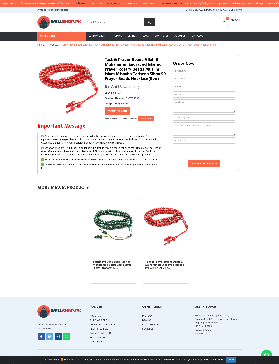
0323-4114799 (102, 3)
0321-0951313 (155, 3)
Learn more (217, 360)
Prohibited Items (100, 329)
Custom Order (97, 36)
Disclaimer (96, 342)
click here (146, 119)
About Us (179, 36)
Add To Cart (117, 111)
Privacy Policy (99, 337)
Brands (132, 36)
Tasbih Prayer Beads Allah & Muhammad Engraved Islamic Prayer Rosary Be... (112, 265)
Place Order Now (204, 164)
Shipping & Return (100, 320)
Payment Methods (101, 333)
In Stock (117, 36)
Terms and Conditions (103, 325)
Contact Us (161, 36)
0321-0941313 (136, 3)
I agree (231, 360)
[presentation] (200, 152)
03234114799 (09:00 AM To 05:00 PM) (220, 10)
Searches (147, 329)
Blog (146, 36)
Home (40, 45)
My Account (200, 36)
